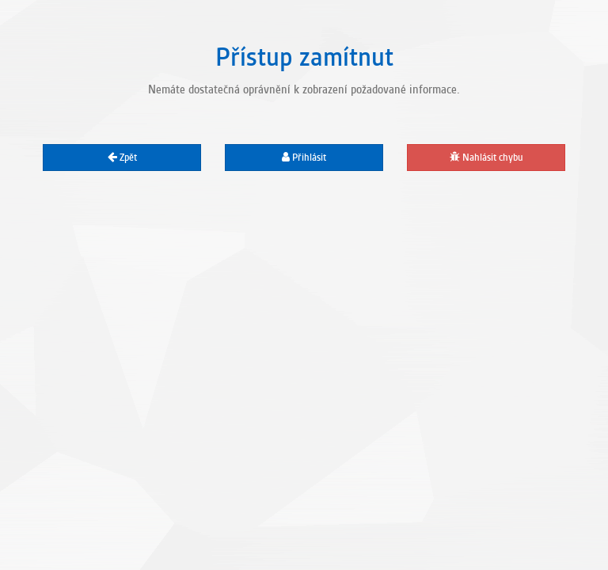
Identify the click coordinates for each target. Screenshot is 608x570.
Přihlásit (304, 157)
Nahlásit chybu (486, 157)
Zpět (122, 157)
